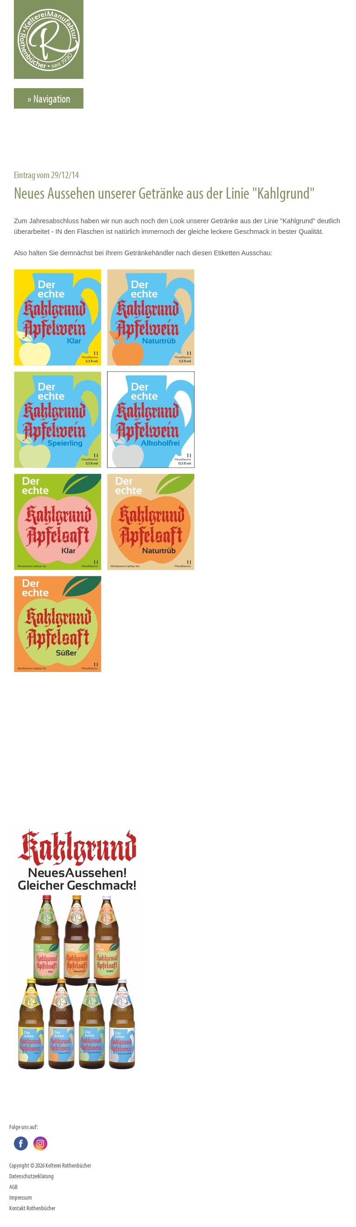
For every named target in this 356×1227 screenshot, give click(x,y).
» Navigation (48, 98)
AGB (13, 1186)
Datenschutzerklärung (31, 1175)
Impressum (20, 1197)
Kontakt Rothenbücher (32, 1207)
